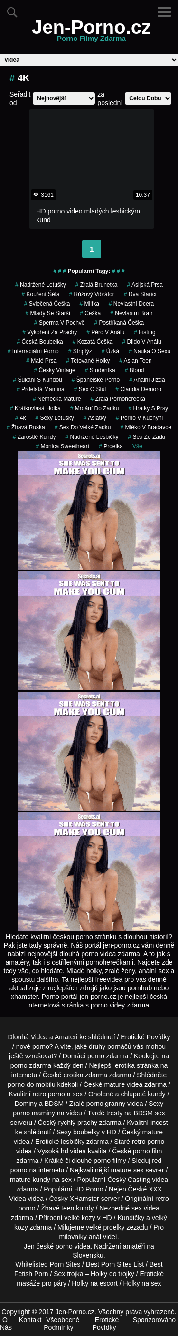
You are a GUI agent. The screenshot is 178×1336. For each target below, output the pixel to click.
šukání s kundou (37, 380)
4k (20, 418)
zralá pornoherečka (117, 399)
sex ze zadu (147, 437)
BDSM (54, 1103)
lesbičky (72, 1141)
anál (95, 1236)
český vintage (54, 370)
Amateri (66, 1037)
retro (162, 1198)
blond (134, 370)
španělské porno (96, 380)
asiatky (95, 418)
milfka (89, 303)
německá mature (57, 399)
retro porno (48, 1094)
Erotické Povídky (145, 1037)
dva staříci (140, 294)
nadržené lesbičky (91, 437)
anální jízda (147, 380)
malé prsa (41, 361)
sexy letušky (54, 418)
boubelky (86, 1132)
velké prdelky (105, 1227)
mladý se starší (47, 313)
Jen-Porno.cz (91, 33)
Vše (137, 446)
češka (90, 313)
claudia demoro (138, 389)
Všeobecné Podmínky (61, 1323)
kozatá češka (93, 342)
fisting (144, 332)
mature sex (127, 1170)
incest (159, 1122)
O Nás (6, 1323)
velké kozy (79, 1217)
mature (114, 1084)
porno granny (106, 1103)
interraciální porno (33, 351)
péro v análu (105, 332)
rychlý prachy (77, 1122)
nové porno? (34, 1046)
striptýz (80, 351)
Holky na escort (94, 1283)
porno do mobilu (31, 1084)
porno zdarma (30, 1065)
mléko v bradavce (146, 427)
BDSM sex (149, 1113)
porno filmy (110, 1160)
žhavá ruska (26, 427)
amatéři (134, 1246)
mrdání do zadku (94, 408)
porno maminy (34, 1113)
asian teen (135, 361)
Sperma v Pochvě (59, 322)
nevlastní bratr (131, 313)
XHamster (84, 1198)
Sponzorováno (154, 1320)
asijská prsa (145, 284)
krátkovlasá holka (35, 408)
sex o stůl (90, 389)
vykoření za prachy (49, 332)
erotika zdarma (85, 1075)
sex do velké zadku (83, 427)
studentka (100, 370)
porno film (147, 1151)
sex (136, 1208)
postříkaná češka (119, 322)
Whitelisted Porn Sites (47, 1264)
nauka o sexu (149, 351)
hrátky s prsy (148, 408)
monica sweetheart (62, 446)
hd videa (73, 1151)
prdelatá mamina (41, 389)
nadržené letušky (40, 284)
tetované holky (88, 361)
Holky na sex (142, 1283)
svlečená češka (47, 303)
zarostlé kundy (34, 437)
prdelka (111, 446)
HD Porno (88, 1189)
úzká (110, 351)
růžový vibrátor (91, 294)
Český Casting (128, 1179)
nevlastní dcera (131, 303)
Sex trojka (68, 1274)
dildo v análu (141, 342)
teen (67, 1208)
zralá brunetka (96, 284)
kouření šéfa (41, 294)
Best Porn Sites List (115, 1264)
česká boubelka (40, 342)
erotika (125, 1065)
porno (95, 1056)
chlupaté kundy (143, 1094)
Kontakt (30, 1320)
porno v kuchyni (139, 418)
